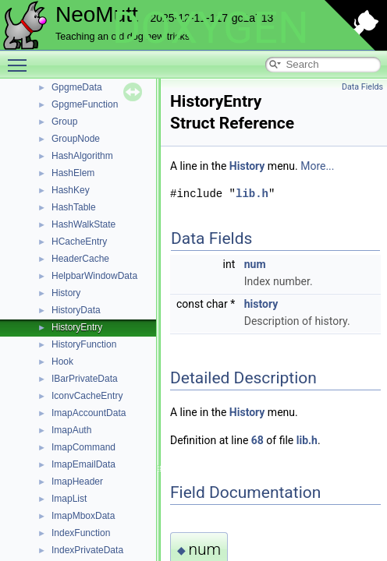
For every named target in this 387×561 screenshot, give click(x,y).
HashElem (72, 173)
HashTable (73, 207)
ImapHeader (77, 481)
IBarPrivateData (84, 378)
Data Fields (362, 87)
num (255, 264)
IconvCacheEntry (86, 395)
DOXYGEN (210, 28)
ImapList (69, 498)
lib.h (252, 193)
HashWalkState (83, 224)
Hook (62, 361)
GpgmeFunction (84, 104)
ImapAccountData (88, 413)
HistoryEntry (76, 327)
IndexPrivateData (87, 550)
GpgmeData (76, 87)
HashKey (70, 190)
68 (257, 440)
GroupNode (75, 138)
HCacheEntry (79, 241)
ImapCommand (83, 447)
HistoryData (76, 310)
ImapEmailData (83, 464)
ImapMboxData (83, 515)
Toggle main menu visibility (21, 58)
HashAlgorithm (82, 155)
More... (317, 166)
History (65, 293)
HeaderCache (80, 258)
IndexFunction (80, 532)
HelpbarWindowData (94, 275)
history (261, 304)
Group (64, 121)
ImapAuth (71, 430)
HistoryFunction (83, 344)
